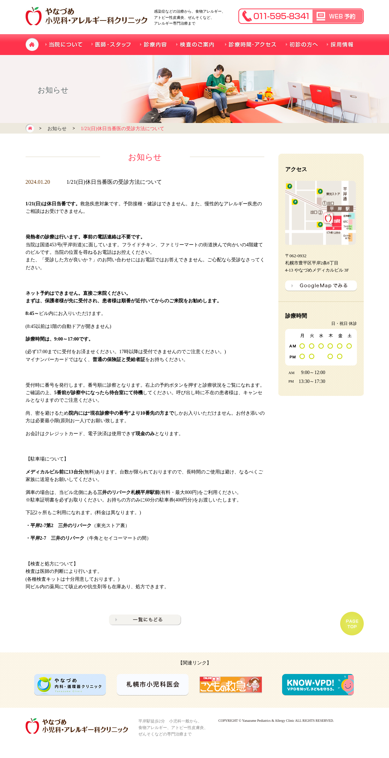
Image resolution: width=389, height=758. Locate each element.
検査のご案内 (195, 44)
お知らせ (57, 128)
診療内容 (153, 44)
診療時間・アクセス (250, 44)
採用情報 (340, 44)
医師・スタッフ (111, 44)
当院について (64, 44)
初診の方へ (301, 44)
